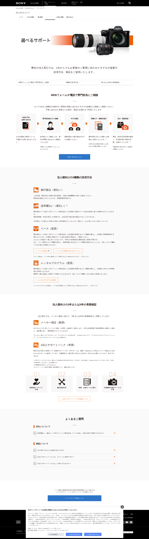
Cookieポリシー (47, 528)
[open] (129, 3)
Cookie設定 (54, 534)
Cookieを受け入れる (93, 534)
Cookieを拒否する (74, 534)
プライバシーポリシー (53, 530)
